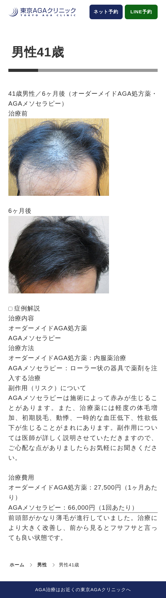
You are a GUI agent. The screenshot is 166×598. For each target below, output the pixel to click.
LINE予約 (141, 11)
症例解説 (27, 308)
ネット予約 (106, 11)
